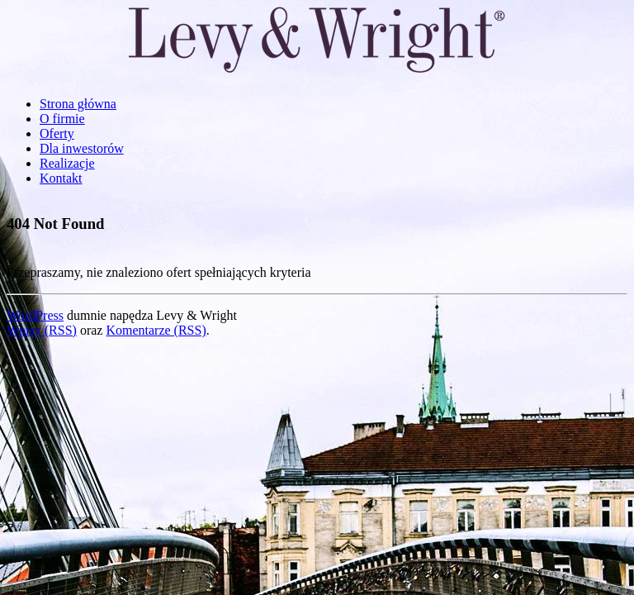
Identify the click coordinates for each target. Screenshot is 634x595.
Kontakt (61, 178)
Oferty (57, 133)
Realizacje (67, 163)
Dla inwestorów (82, 148)
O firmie (62, 119)
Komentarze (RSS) (156, 330)
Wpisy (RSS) (42, 330)
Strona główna (78, 104)
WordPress (35, 315)
